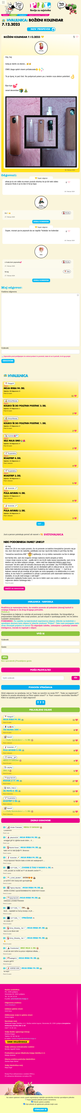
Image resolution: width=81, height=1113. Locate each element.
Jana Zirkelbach (10, 1005)
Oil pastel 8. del (12, 791)
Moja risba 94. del (13, 720)
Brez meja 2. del (30, 948)
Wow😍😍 (29, 878)
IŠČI (75, 678)
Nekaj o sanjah (12, 760)
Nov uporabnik (8, 661)
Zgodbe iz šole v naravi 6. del (38, 868)
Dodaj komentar (41, 222)
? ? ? (40, 702)
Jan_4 (7, 771)
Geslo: (4, 647)
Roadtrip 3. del (11, 801)
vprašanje (28, 918)
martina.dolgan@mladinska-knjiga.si (24, 1038)
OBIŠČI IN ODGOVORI (14, 589)
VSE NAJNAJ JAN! (12, 730)
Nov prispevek (40, 29)
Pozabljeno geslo (24, 661)
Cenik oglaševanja (17, 1042)
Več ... (40, 524)
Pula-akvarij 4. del (13, 750)
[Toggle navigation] (3, 2)
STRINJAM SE (40, 1110)
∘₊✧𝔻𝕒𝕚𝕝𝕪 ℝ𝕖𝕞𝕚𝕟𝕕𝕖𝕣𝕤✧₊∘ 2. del (18, 740)
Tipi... (25, 908)
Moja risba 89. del (37, 928)
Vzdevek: (5, 640)
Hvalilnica (14, 20)
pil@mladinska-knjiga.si (19, 999)
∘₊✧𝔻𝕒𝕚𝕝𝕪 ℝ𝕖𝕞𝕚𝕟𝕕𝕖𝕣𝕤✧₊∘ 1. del (18, 811)
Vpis (5, 657)
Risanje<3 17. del (12, 781)
